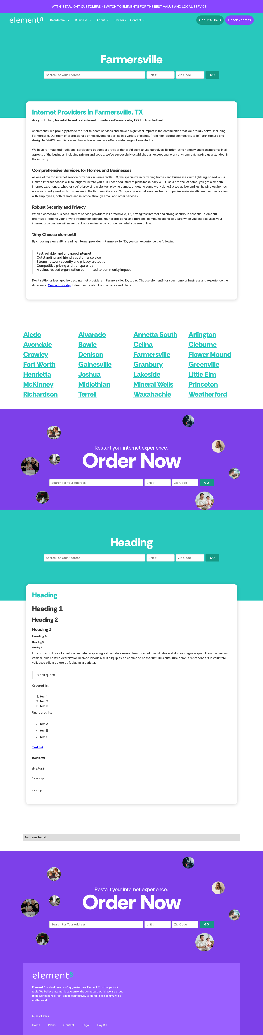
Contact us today (59, 285)
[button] (59, 20)
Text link (37, 747)
